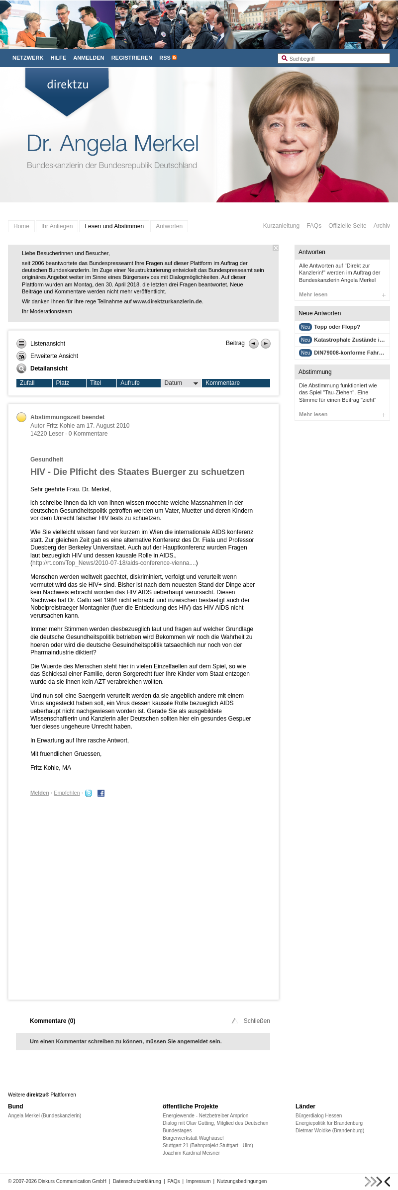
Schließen (250, 1021)
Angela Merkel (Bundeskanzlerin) (44, 1115)
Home (21, 226)
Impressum (198, 1181)
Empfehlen (67, 793)
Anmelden (88, 58)
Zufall (27, 382)
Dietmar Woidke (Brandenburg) (330, 1130)
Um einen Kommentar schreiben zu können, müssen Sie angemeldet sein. (126, 1041)
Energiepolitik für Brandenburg (329, 1123)
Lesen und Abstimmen (114, 226)
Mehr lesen (342, 294)
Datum (182, 383)
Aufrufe (130, 382)
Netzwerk (27, 58)
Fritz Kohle (60, 425)
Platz (63, 382)
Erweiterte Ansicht (47, 356)
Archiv (382, 225)
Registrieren (132, 58)
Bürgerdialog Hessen (319, 1115)
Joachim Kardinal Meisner (191, 1153)
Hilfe (58, 58)
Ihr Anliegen (57, 226)
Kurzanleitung (281, 225)
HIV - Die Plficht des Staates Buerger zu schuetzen (137, 472)
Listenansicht (40, 344)
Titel (95, 382)
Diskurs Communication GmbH (72, 1181)
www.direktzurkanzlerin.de (167, 301)
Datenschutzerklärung (137, 1181)
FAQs (313, 225)
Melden (39, 793)
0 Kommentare (88, 433)
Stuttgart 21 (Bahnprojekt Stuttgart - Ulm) (208, 1145)
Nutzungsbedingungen (242, 1181)
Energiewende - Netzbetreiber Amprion (205, 1115)
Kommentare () (52, 1020)
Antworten (169, 226)
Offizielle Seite (347, 225)
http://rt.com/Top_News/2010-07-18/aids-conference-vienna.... (114, 562)
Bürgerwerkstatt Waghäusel (193, 1138)
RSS (165, 58)
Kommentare (222, 382)
